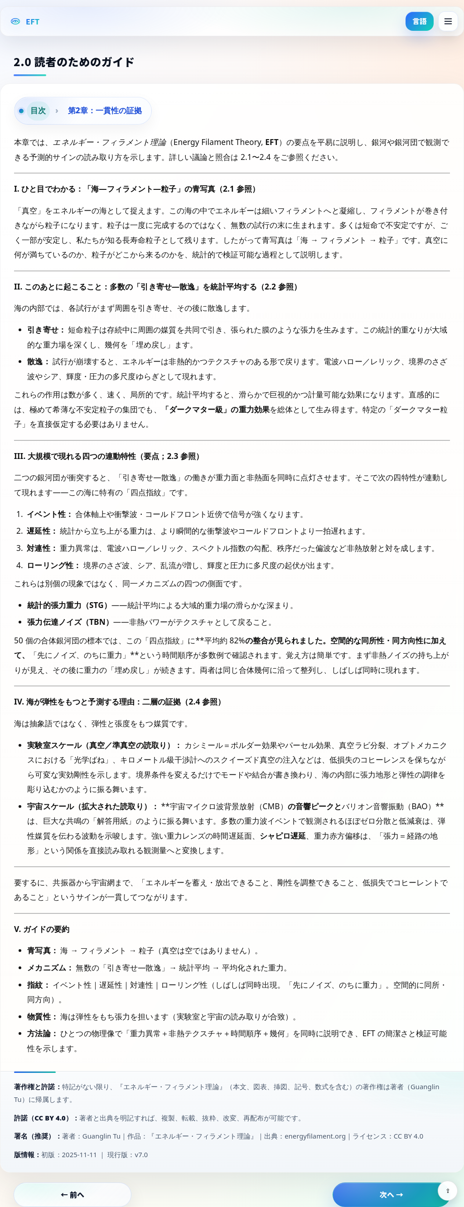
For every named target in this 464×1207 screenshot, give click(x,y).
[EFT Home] (25, 21)
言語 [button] (419, 20)
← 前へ (72, 1194)
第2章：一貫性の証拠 (105, 110)
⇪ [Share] (447, 1191)
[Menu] (448, 21)
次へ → (391, 1194)
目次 (38, 110)
